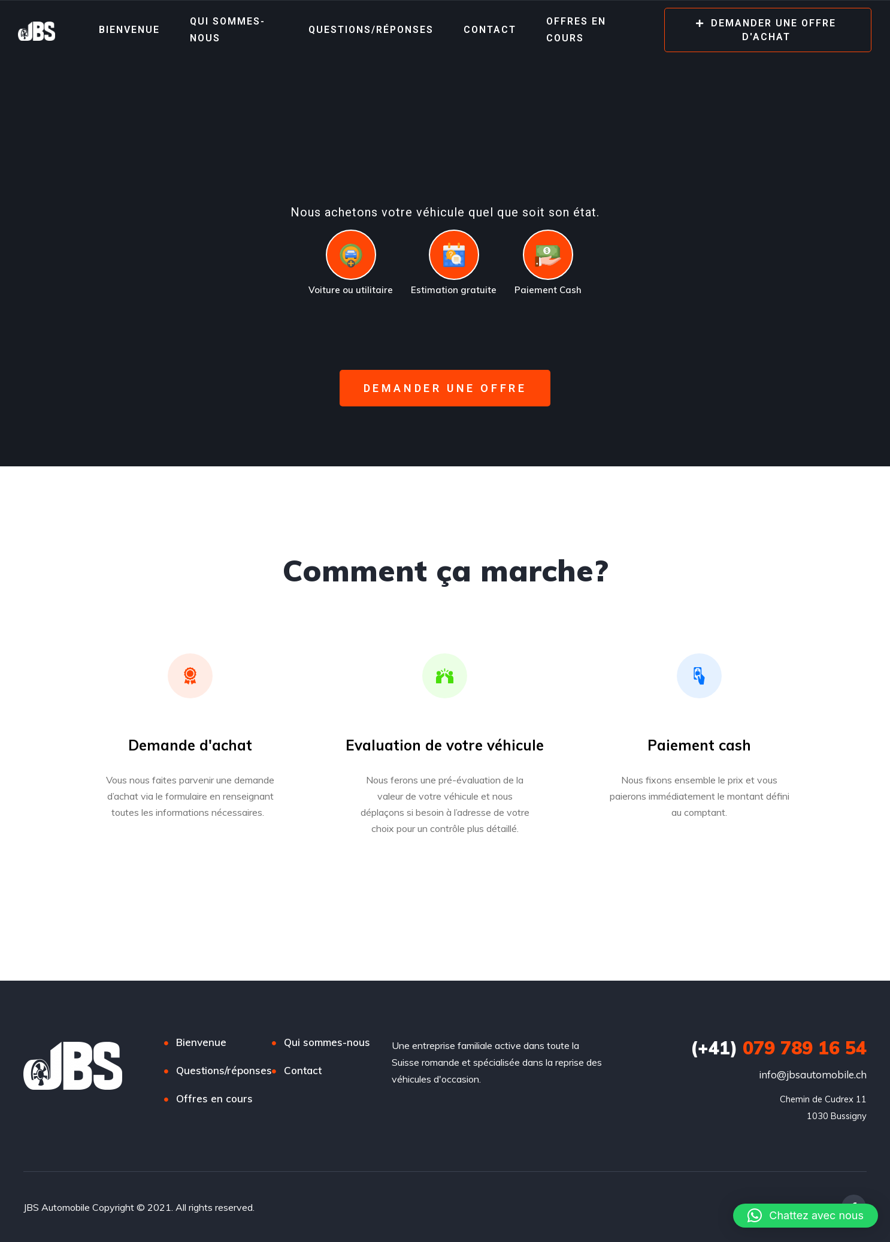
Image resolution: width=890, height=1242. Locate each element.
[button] (805, 1216)
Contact (490, 29)
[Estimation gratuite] (454, 255)
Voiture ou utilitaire (350, 289)
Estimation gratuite (454, 289)
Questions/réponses (371, 29)
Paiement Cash (548, 289)
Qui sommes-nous (227, 30)
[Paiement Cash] (548, 255)
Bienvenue (129, 29)
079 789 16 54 (779, 1047)
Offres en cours (576, 30)
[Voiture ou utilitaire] (351, 255)
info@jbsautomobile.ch (813, 1074)
